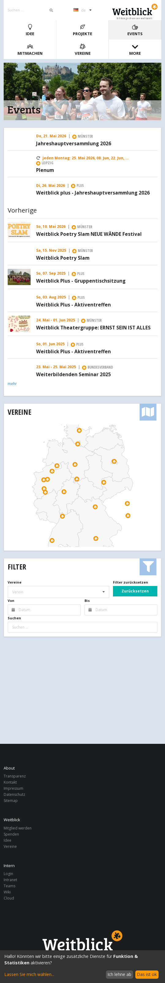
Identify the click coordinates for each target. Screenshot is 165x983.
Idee (30, 30)
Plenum (45, 170)
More (135, 49)
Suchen (14, 618)
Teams (9, 885)
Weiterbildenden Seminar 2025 (73, 375)
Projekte (82, 30)
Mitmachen (30, 49)
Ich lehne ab (119, 974)
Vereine (83, 49)
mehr (12, 383)
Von (11, 600)
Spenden (11, 834)
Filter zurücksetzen (130, 582)
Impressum (13, 788)
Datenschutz (14, 794)
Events (135, 30)
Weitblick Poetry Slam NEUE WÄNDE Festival (89, 234)
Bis (87, 600)
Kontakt (10, 782)
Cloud (9, 898)
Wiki (7, 892)
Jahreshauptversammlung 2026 (73, 144)
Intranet (10, 879)
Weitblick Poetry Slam (62, 258)
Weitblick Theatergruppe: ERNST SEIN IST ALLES (93, 328)
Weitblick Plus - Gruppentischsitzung (81, 281)
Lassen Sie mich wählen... (29, 974)
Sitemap (11, 800)
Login (8, 874)
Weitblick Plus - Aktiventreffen (73, 305)
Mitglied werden (18, 828)
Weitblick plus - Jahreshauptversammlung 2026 (93, 193)
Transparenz (15, 776)
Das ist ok (147, 974)
